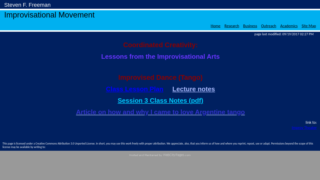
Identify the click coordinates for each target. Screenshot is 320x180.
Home (215, 26)
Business (250, 26)
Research (231, 26)
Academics (289, 26)
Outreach (268, 26)
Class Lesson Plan (135, 89)
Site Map (309, 26)
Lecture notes (193, 89)
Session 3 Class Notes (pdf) (160, 100)
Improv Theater (304, 127)
